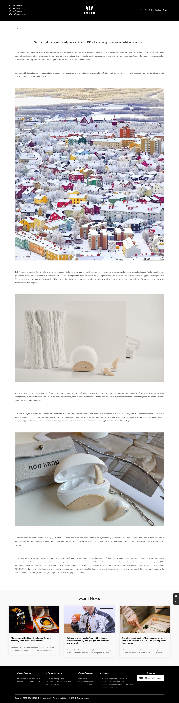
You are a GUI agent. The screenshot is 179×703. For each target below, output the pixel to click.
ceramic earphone (137, 414)
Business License (83, 698)
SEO (72, 698)
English (158, 10)
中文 (150, 10)
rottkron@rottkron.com (152, 678)
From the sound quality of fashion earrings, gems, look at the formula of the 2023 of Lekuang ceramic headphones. (144, 640)
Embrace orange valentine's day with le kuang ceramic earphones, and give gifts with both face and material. (88, 640)
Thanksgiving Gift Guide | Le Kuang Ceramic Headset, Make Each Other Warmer (31, 639)
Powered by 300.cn (60, 698)
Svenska (166, 10)
